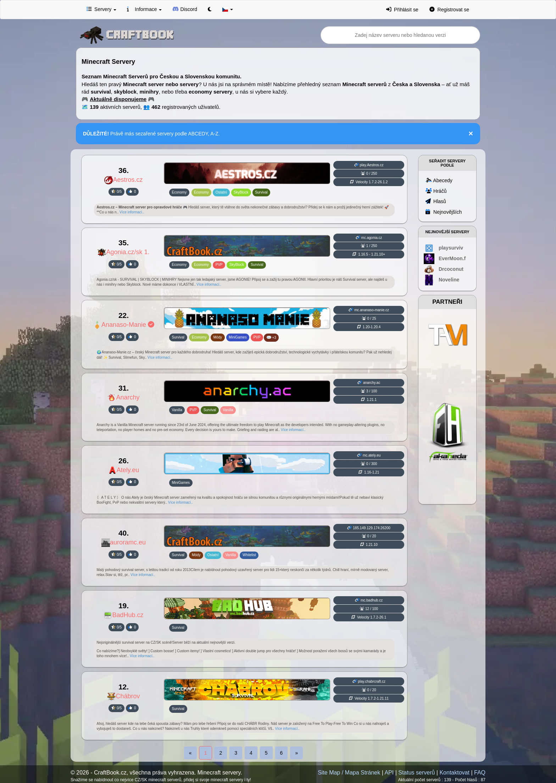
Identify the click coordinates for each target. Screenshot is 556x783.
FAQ (479, 773)
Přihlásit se (402, 9)
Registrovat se (449, 9)
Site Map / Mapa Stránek (349, 773)
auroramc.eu (123, 542)
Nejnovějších (444, 211)
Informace (144, 9)
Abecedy (439, 180)
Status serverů (416, 773)
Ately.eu (123, 470)
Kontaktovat (454, 773)
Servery (101, 9)
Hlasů (436, 201)
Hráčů (436, 191)
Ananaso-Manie (123, 324)
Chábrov (123, 696)
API (389, 773)
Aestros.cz (123, 179)
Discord (184, 9)
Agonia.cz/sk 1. (123, 252)
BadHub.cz (123, 615)
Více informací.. (131, 212)
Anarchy (123, 397)
